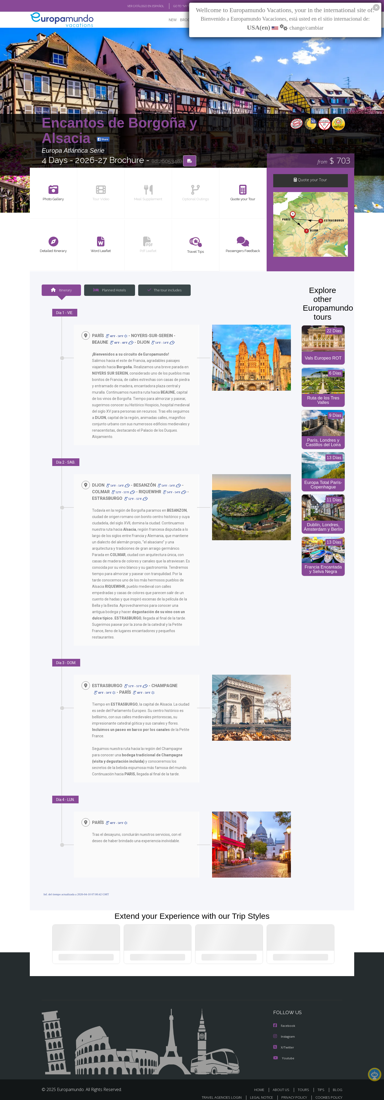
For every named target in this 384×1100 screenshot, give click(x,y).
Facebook (284, 1020)
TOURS (304, 1084)
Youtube (283, 1052)
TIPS (321, 1084)
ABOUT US (282, 1084)
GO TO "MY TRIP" (175, 6)
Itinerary (61, 290)
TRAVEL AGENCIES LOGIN (216, 1091)
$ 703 (334, 161)
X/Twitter (283, 1041)
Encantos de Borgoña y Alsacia (119, 130)
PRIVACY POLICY (292, 1091)
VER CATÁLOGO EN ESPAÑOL (134, 6)
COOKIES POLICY (327, 1091)
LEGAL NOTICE (258, 1091)
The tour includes (162, 290)
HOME (261, 1084)
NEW (167, 20)
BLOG (337, 1084)
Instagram (284, 1031)
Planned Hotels (109, 290)
